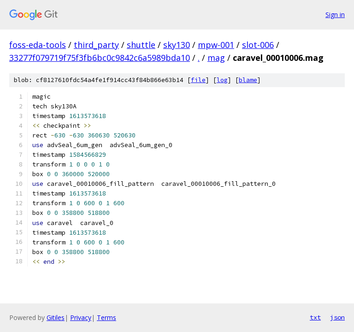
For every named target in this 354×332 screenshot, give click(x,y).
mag (216, 57)
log (222, 80)
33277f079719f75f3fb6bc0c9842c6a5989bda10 (99, 57)
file (198, 80)
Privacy (80, 317)
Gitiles (56, 317)
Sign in (335, 14)
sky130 (176, 44)
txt (315, 317)
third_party (96, 44)
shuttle (141, 44)
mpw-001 (216, 44)
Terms (106, 317)
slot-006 (258, 44)
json (337, 317)
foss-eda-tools (37, 44)
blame (248, 80)
